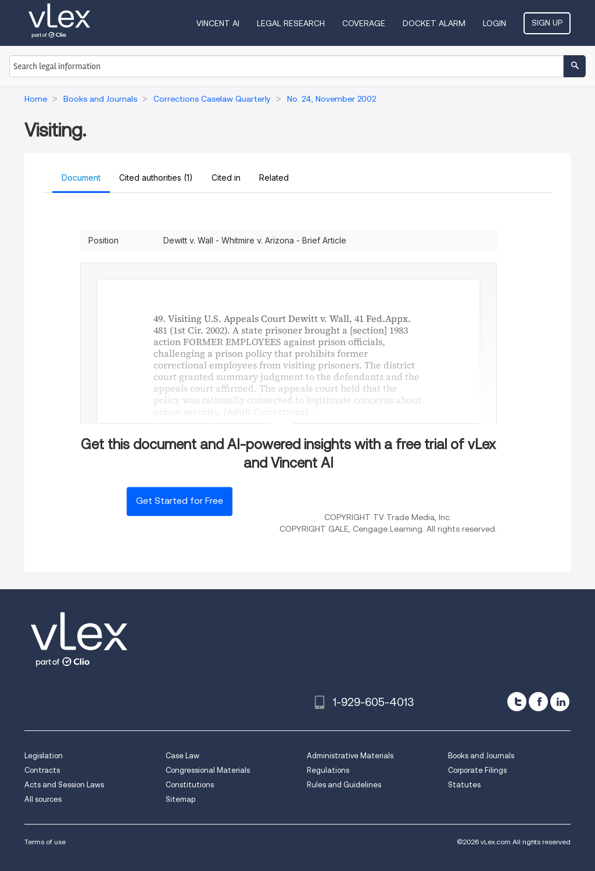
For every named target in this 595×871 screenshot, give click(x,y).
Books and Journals (481, 755)
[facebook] (538, 701)
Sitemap (180, 799)
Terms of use (45, 841)
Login (494, 23)
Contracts (42, 770)
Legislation (43, 755)
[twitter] (516, 701)
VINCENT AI (217, 23)
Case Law (182, 755)
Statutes (464, 784)
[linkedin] (559, 701)
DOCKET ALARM (434, 23)
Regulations (328, 770)
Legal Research (291, 23)
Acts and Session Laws (64, 784)
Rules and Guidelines (344, 784)
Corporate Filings (477, 770)
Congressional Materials (208, 770)
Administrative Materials (350, 755)
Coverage (363, 23)
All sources (43, 799)
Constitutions (190, 784)
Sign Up (547, 22)
